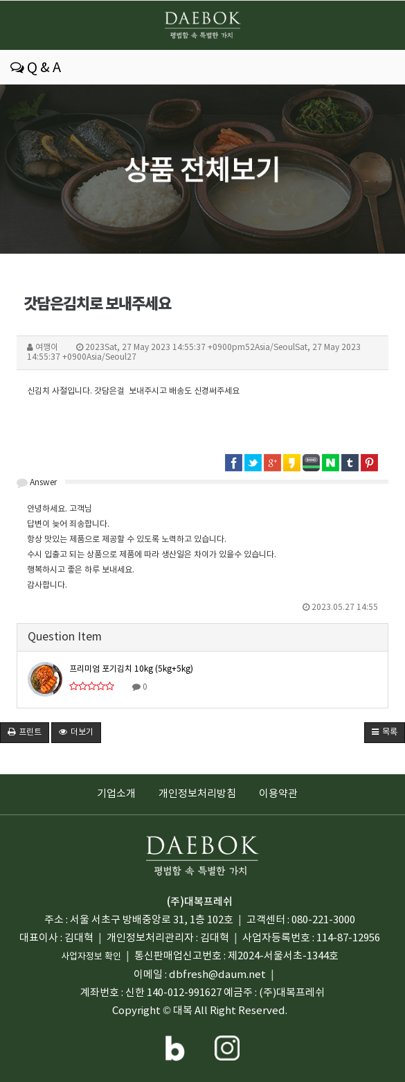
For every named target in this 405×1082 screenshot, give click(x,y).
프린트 (25, 732)
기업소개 (116, 794)
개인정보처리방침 (197, 794)
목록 (384, 732)
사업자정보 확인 (91, 957)
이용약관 (278, 794)
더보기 (76, 732)
